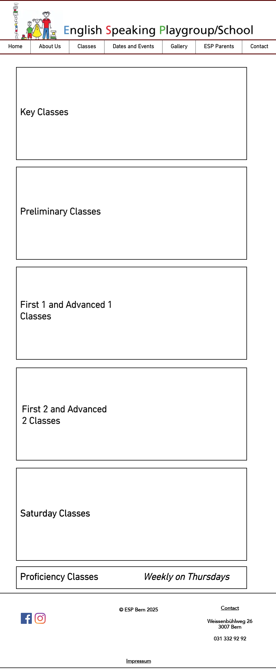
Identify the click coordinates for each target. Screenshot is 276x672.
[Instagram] (40, 618)
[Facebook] (26, 618)
